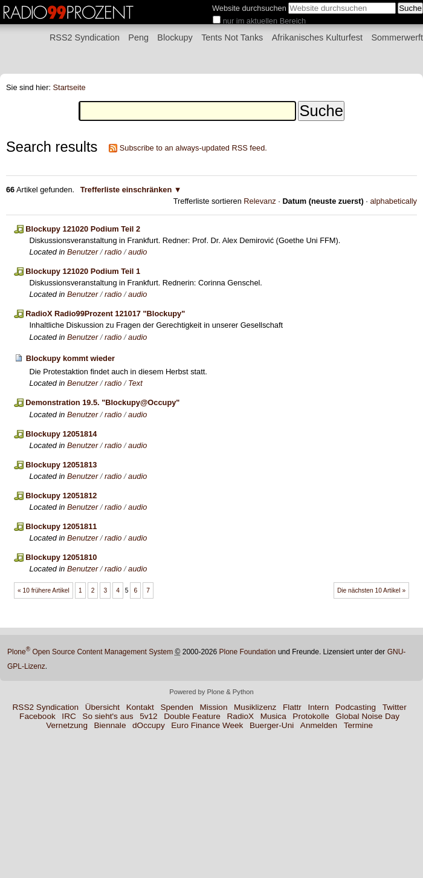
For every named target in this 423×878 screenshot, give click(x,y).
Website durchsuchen (249, 8)
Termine (358, 725)
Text (135, 383)
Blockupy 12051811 (61, 526)
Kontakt (140, 707)
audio (137, 251)
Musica (273, 716)
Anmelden (318, 725)
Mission (213, 707)
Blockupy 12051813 (61, 464)
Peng (138, 37)
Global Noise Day (367, 716)
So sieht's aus (107, 716)
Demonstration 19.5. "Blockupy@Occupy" (102, 402)
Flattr (292, 707)
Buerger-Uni (272, 725)
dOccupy (148, 725)
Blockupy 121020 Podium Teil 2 (82, 228)
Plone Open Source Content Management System (90, 652)
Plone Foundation (247, 652)
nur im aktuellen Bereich (264, 20)
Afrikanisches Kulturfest (317, 37)
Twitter (395, 707)
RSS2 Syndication (85, 37)
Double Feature (192, 716)
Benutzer (82, 251)
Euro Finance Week (207, 725)
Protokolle (310, 716)
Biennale (110, 725)
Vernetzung (67, 725)
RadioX (240, 716)
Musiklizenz (255, 707)
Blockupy (174, 37)
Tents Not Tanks (232, 37)
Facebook (37, 716)
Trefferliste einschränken (126, 189)
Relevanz (260, 201)
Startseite (69, 87)
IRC (69, 716)
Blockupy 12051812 (61, 495)
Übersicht (102, 707)
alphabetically (393, 201)
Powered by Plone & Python (211, 691)
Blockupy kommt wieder (70, 358)
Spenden (176, 707)
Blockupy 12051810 (61, 557)
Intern (318, 707)
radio (113, 251)
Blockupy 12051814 (61, 433)
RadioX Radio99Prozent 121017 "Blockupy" (105, 313)
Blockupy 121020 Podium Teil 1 (82, 271)
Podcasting (355, 707)
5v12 (148, 716)
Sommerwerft (397, 37)
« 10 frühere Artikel (43, 590)
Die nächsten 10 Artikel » (371, 590)
